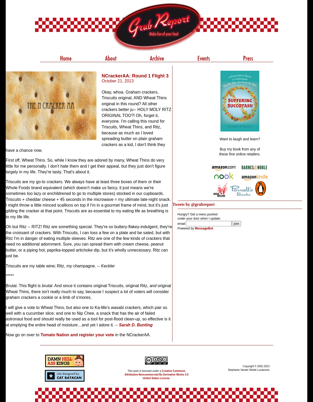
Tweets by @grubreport (193, 204)
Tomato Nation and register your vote (77, 335)
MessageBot (204, 228)
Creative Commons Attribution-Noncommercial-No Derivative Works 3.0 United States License (156, 375)
